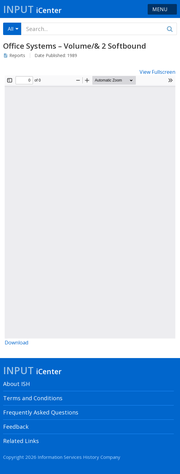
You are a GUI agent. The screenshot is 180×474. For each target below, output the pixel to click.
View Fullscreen (157, 72)
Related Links (21, 441)
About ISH (16, 384)
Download (16, 342)
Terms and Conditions (32, 398)
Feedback (16, 426)
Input (32, 9)
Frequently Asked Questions (40, 412)
